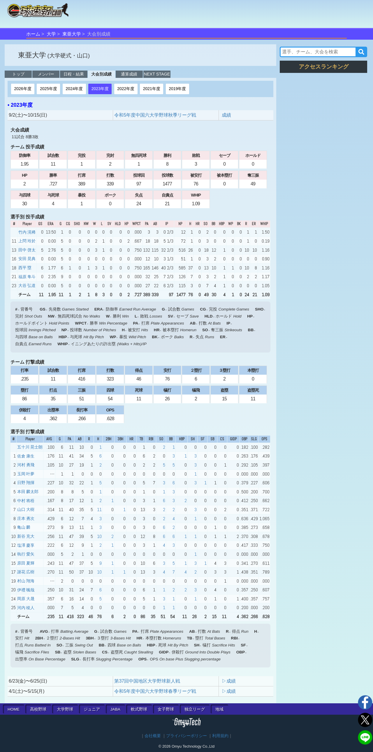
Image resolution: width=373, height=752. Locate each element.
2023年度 (100, 88)
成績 (226, 115)
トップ (18, 74)
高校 (38, 709)
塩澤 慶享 (25, 545)
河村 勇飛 (25, 464)
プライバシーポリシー (186, 736)
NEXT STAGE (157, 74)
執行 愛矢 (25, 554)
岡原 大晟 (25, 598)
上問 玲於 (27, 240)
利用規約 (220, 736)
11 (99, 509)
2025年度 (48, 88)
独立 (194, 709)
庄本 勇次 (25, 518)
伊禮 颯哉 (25, 590)
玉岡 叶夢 (25, 473)
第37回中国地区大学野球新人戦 (147, 681)
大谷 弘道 (27, 285)
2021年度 (151, 88)
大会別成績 (101, 74)
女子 (166, 709)
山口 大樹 (25, 509)
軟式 (139, 709)
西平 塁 (24, 267)
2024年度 (74, 88)
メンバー (46, 74)
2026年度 (22, 88)
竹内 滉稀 (27, 232)
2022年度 (125, 88)
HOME (14, 709)
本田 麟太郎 (27, 491)
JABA (115, 709)
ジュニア (92, 709)
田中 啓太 (27, 250)
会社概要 (153, 736)
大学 (51, 33)
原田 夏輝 (25, 563)
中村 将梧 (25, 500)
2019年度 (177, 88)
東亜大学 (71, 33)
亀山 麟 (23, 527)
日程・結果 (74, 74)
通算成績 (129, 74)
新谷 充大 (25, 536)
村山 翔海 (25, 580)
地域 (219, 709)
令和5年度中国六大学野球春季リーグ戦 (157, 691)
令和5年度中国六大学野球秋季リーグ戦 (157, 115)
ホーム (33, 33)
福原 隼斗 (27, 276)
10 (99, 536)
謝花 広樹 (25, 571)
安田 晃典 (27, 258)
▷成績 (229, 681)
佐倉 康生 (25, 456)
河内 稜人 (25, 607)
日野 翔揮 (25, 482)
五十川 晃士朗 (30, 447)
